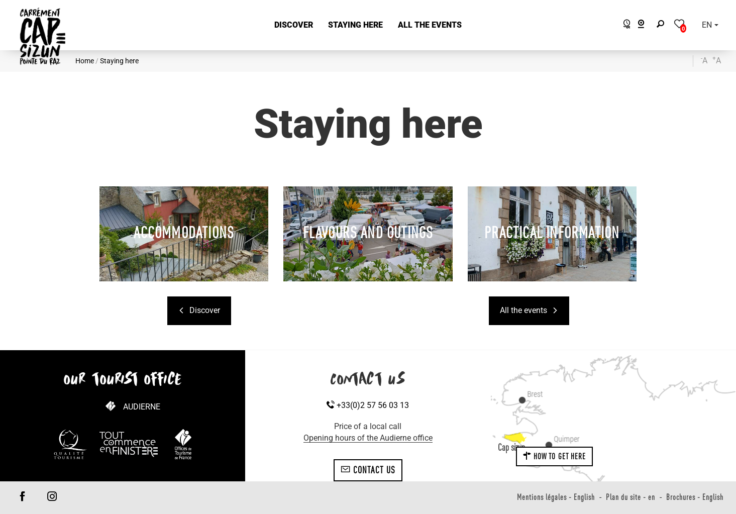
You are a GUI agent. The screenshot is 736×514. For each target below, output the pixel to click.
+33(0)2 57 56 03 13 (368, 405)
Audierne (141, 407)
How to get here (554, 456)
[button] (294, 25)
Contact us (368, 469)
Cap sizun (511, 447)
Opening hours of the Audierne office (368, 438)
